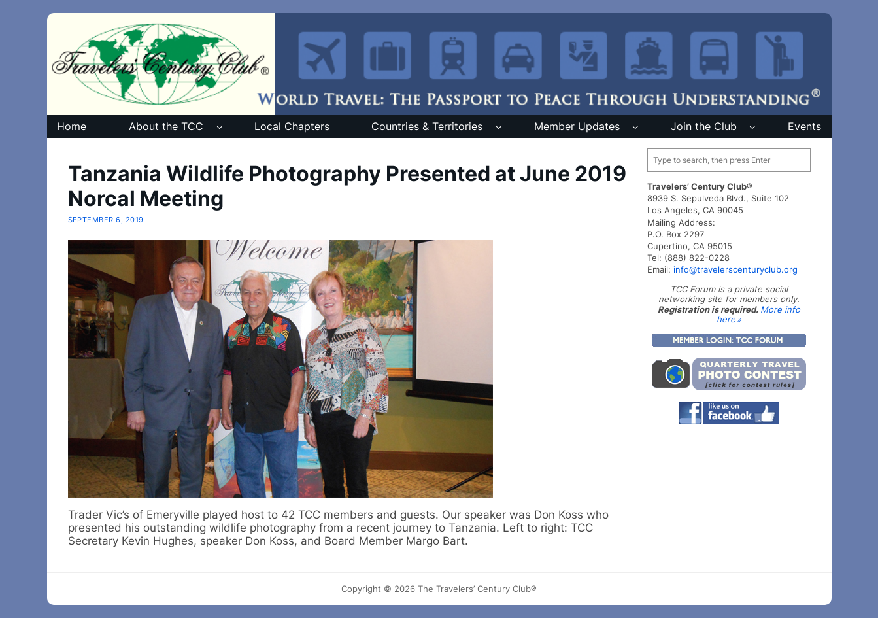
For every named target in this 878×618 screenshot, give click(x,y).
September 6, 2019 (106, 219)
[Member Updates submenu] (635, 127)
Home (71, 126)
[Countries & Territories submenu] (499, 127)
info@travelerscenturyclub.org (735, 269)
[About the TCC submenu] (219, 127)
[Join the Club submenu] (752, 127)
